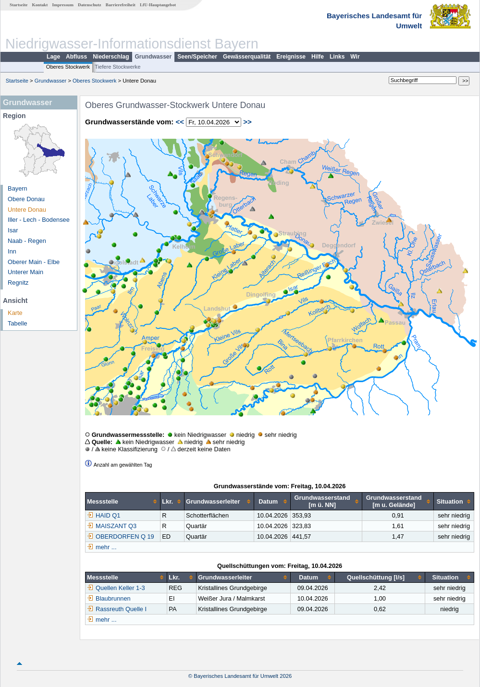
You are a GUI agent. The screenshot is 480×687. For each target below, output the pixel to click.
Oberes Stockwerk (68, 67)
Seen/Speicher (197, 56)
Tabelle (17, 323)
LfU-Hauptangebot (158, 4)
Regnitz (18, 282)
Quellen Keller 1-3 (116, 587)
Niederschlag (111, 56)
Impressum (63, 4)
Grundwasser (153, 56)
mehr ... (106, 547)
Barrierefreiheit (120, 4)
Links (337, 56)
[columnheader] (123, 501)
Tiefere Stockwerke (117, 67)
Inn (12, 251)
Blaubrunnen (109, 598)
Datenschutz (89, 4)
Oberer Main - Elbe (34, 261)
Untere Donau (27, 209)
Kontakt (40, 4)
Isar (13, 230)
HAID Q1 (103, 515)
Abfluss (76, 56)
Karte (15, 312)
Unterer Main (25, 272)
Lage (53, 56)
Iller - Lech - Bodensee (39, 219)
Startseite (18, 4)
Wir (354, 56)
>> (247, 122)
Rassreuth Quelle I (117, 609)
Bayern (17, 188)
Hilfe (317, 56)
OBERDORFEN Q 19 (120, 536)
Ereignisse (291, 56)
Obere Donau (26, 199)
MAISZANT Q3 (111, 526)
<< (179, 122)
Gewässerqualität (247, 56)
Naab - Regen (27, 240)
